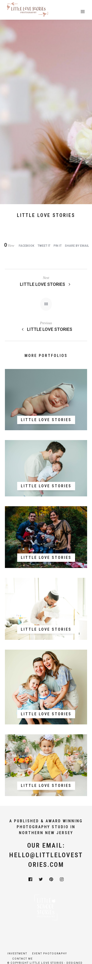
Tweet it (44, 245)
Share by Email (77, 245)
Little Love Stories (46, 284)
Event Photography (49, 953)
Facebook (26, 245)
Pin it (57, 245)
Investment (17, 953)
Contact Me (22, 958)
